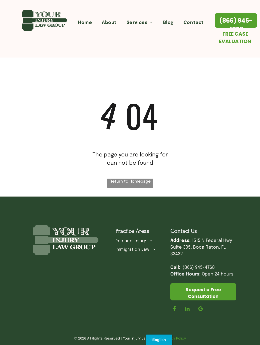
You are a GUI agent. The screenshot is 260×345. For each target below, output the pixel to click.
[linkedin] (187, 309)
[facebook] (174, 309)
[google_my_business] (200, 309)
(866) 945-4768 (199, 267)
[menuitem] (85, 22)
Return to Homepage (130, 181)
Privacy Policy (174, 338)
